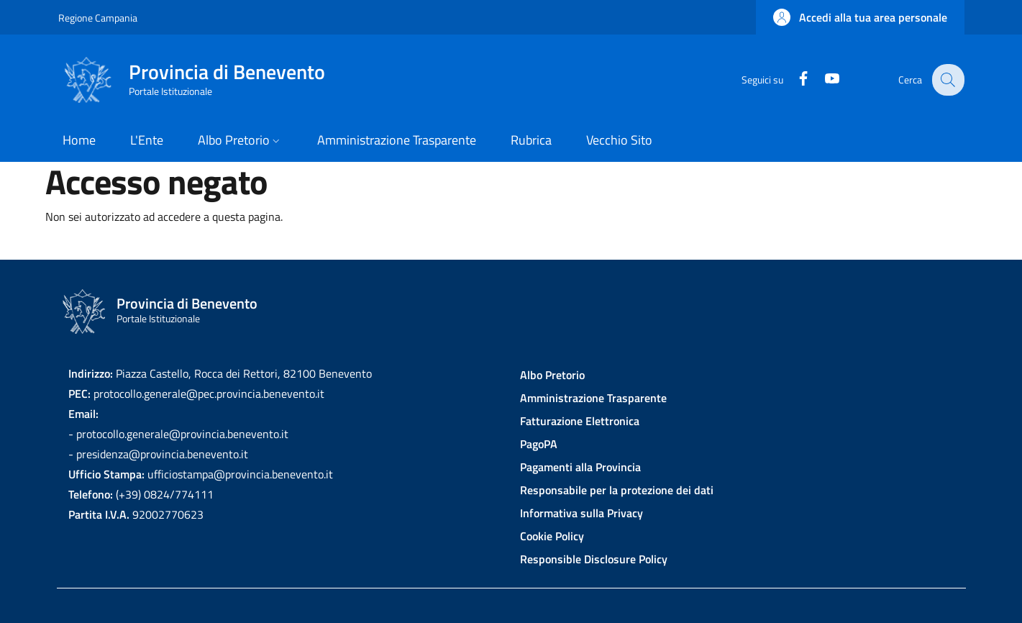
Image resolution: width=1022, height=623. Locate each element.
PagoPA (538, 444)
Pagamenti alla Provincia (580, 467)
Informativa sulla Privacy (581, 513)
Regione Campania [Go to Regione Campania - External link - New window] (97, 17)
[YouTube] (822, 79)
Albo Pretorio (552, 374)
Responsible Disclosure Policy (593, 559)
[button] (860, 17)
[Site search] (947, 80)
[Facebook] (794, 79)
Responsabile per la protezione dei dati (616, 490)
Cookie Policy (552, 536)
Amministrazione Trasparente (593, 397)
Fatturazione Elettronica (579, 420)
